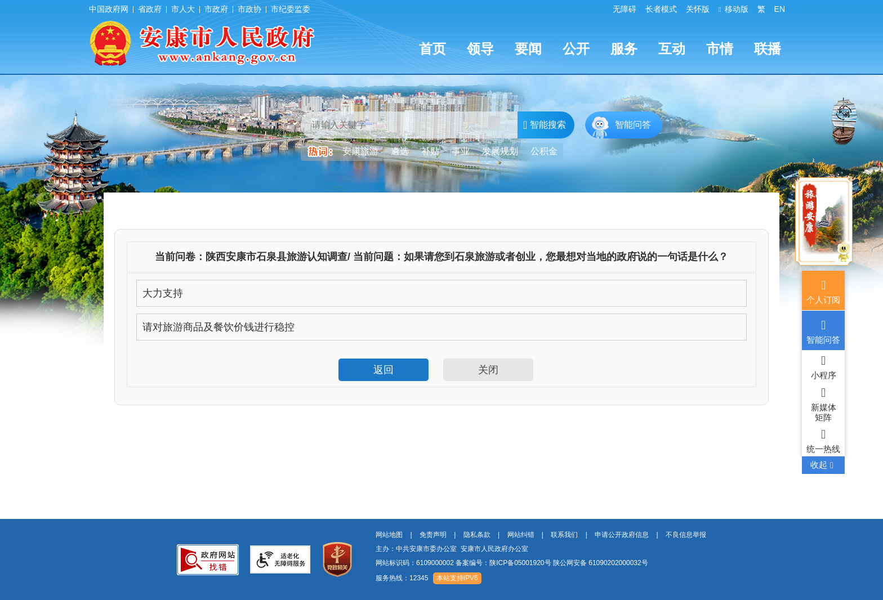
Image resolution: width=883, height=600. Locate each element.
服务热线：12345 (402, 578)
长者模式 (661, 9)
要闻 (528, 48)
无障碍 (624, 9)
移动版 (733, 9)
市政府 (216, 9)
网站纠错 (520, 535)
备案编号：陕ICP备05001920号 (503, 563)
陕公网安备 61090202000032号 (600, 563)
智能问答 (633, 124)
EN (779, 9)
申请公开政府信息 (622, 535)
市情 (719, 48)
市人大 (183, 9)
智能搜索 (544, 124)
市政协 (249, 9)
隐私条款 (476, 535)
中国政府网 (108, 9)
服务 (623, 48)
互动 (671, 48)
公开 (576, 48)
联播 (767, 48)
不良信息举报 (686, 535)
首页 (432, 48)
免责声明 (433, 535)
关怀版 (698, 9)
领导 (480, 48)
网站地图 (389, 535)
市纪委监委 (290, 9)
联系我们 (564, 535)
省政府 (150, 9)
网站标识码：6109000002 (512, 563)
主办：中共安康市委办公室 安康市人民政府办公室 (452, 549)
